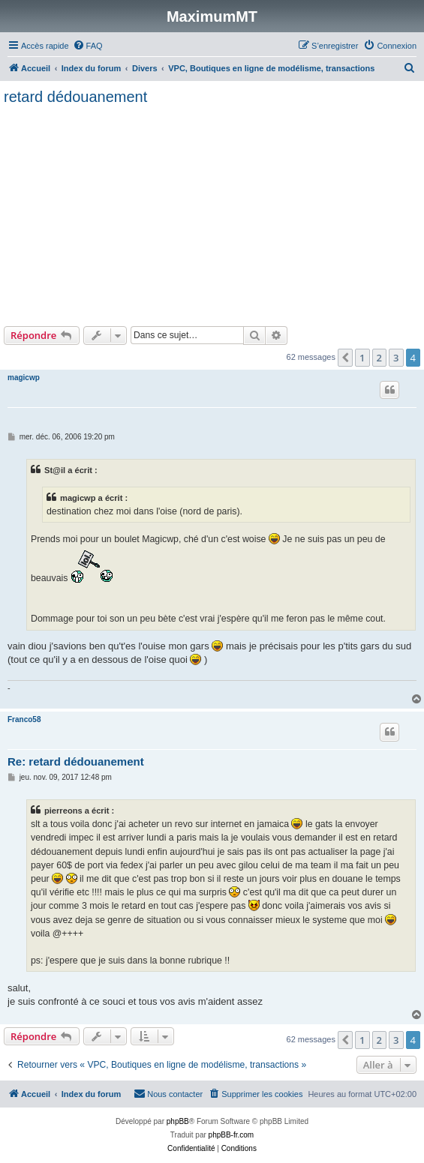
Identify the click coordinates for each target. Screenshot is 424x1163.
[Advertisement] (212, 214)
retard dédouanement (75, 96)
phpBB (178, 1121)
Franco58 (24, 719)
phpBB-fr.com (231, 1135)
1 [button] (362, 357)
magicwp (24, 377)
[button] (345, 358)
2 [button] (379, 357)
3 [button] (395, 357)
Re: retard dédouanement (76, 761)
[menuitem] (88, 46)
